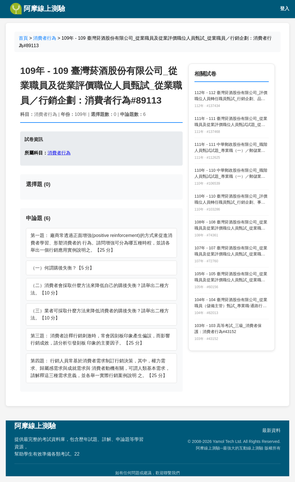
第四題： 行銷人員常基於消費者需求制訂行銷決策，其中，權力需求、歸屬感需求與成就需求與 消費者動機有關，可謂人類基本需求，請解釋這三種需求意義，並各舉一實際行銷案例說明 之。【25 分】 (100, 368)
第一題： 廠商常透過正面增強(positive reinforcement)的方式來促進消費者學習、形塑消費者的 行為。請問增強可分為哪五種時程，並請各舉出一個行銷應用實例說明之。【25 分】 (101, 243)
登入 (284, 8)
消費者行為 (44, 38)
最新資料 (271, 430)
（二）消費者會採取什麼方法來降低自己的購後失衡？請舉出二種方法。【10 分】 (100, 289)
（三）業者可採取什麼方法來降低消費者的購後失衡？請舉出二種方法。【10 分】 (100, 314)
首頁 (23, 38)
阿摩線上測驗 (37, 8)
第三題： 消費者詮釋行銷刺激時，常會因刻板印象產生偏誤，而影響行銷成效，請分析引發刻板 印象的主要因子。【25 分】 (100, 339)
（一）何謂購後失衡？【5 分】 (62, 267)
